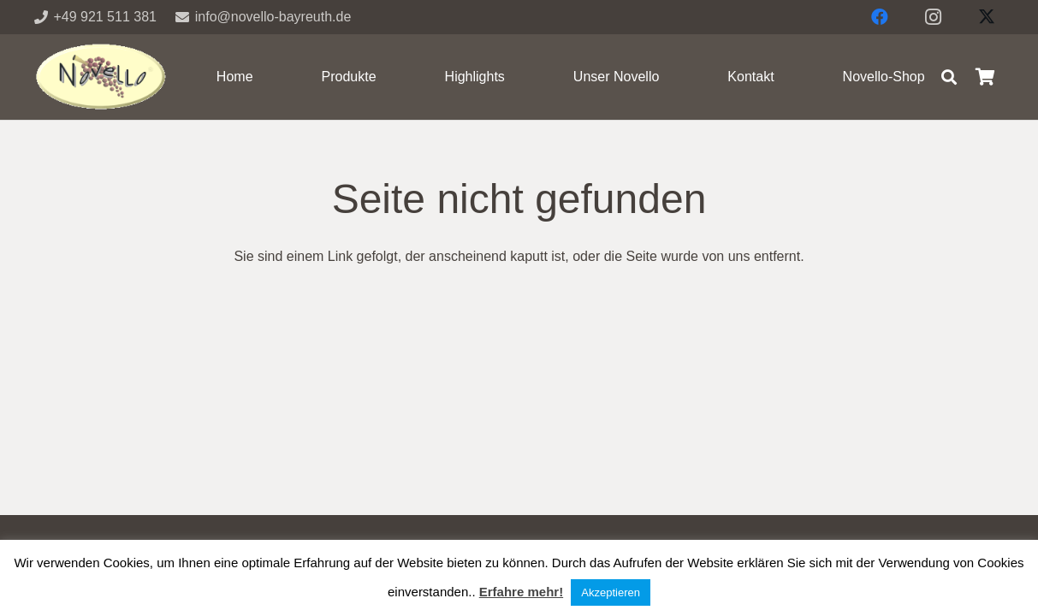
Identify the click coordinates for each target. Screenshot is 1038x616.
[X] (987, 17)
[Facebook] (880, 17)
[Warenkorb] (985, 77)
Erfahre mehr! (521, 591)
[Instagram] (933, 17)
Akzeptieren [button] (610, 592)
